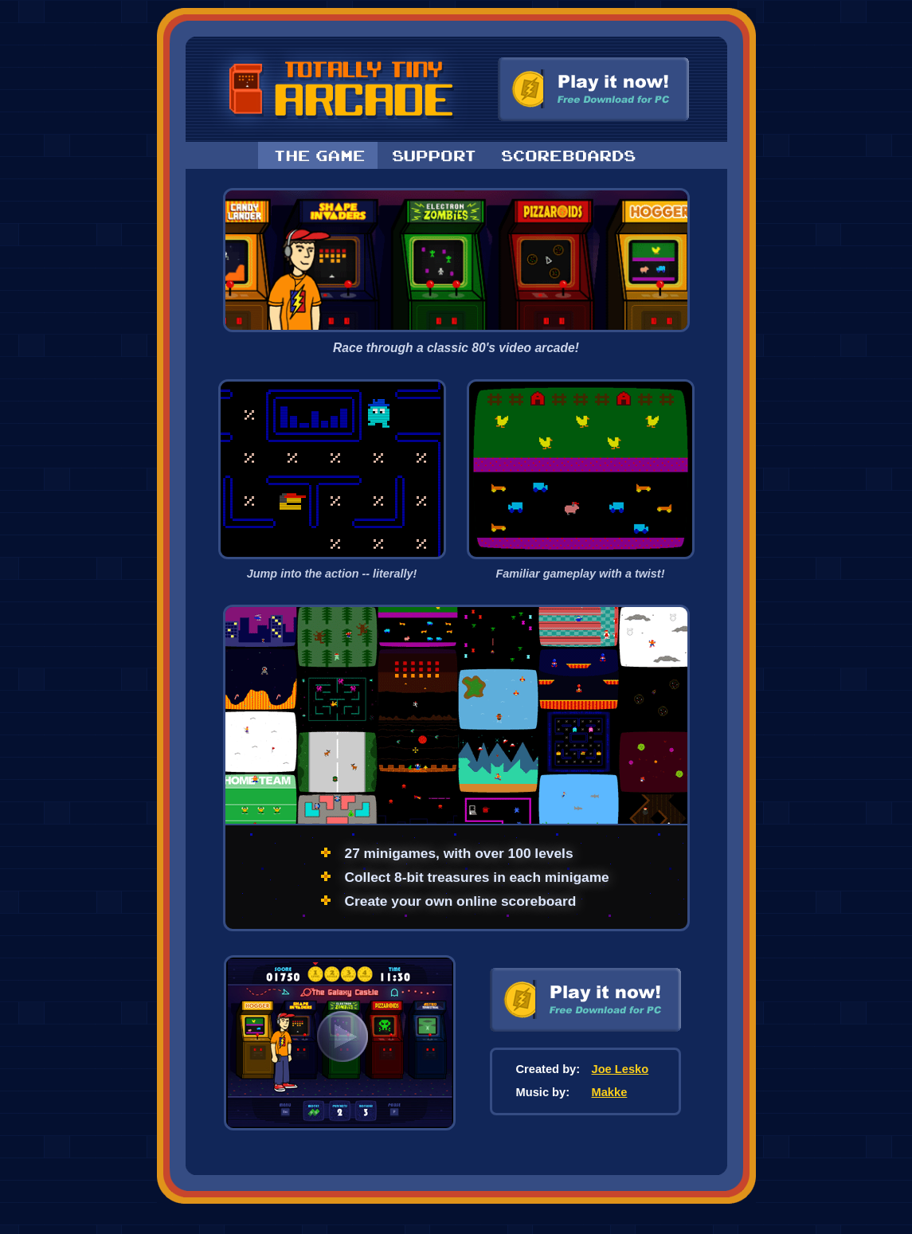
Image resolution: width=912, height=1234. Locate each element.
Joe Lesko (620, 1069)
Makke (610, 1092)
